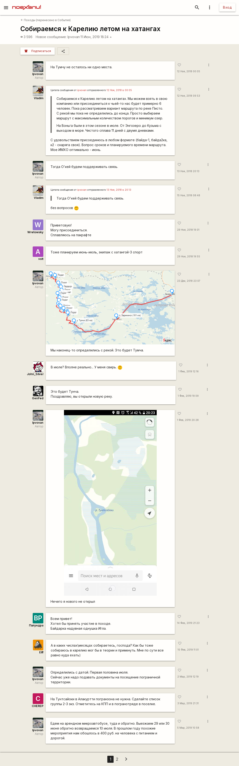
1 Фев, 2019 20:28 (188, 420)
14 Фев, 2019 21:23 (188, 623)
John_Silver (35, 374)
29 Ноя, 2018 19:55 (188, 256)
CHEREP (37, 706)
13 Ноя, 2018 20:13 (188, 171)
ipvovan (82, 90)
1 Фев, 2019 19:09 (188, 395)
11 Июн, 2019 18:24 (96, 37)
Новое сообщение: (51, 37)
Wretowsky (35, 232)
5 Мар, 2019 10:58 (188, 727)
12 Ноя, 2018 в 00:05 (119, 90)
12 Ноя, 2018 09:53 (188, 95)
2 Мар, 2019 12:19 (188, 676)
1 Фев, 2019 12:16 (188, 371)
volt (40, 259)
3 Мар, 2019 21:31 (188, 703)
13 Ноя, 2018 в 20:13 (119, 189)
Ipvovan (73, 37)
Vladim (38, 98)
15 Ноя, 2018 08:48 (188, 195)
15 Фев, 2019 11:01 (188, 649)
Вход (227, 7)
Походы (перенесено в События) (45, 20)
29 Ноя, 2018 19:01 (188, 229)
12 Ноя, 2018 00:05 (188, 71)
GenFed (37, 398)
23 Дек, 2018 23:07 (188, 280)
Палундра (36, 625)
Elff (41, 652)
